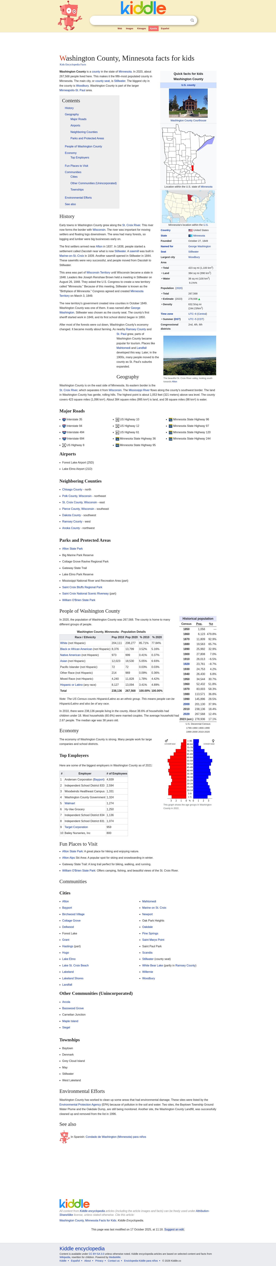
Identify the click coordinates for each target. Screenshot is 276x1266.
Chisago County (72, 489)
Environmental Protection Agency (80, 1104)
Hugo (65, 952)
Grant (65, 939)
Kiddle (63, 1260)
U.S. (205, 224)
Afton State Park (72, 548)
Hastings (67, 946)
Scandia (147, 952)
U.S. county (188, 85)
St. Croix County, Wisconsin (79, 502)
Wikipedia (65, 1257)
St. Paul (80, 90)
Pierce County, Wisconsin (78, 508)
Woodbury (194, 257)
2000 (186, 704)
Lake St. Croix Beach (75, 965)
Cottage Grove (71, 920)
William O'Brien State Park (78, 600)
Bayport (99, 779)
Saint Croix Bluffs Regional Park (82, 587)
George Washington (199, 246)
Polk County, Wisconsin (77, 495)
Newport (147, 914)
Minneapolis (66, 90)
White (63, 643)
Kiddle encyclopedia (92, 1210)
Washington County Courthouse (188, 120)
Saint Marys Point (153, 939)
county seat (102, 80)
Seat (163, 251)
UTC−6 (192, 313)
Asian (63, 661)
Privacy (99, 1260)
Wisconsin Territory (98, 272)
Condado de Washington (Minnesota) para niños (116, 1136)
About (87, 1260)
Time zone (167, 313)
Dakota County (71, 515)
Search (192, 20)
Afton (174, 381)
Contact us (114, 1260)
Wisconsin (99, 229)
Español (165, 28)
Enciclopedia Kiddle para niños (141, 1260)
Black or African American (76, 649)
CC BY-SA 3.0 (96, 1253)
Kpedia (153, 28)
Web (120, 28)
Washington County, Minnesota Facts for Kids (87, 1220)
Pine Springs (150, 933)
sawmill (134, 251)
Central (202, 313)
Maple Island (70, 1021)
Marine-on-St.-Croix (71, 255)
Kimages (141, 28)
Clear (185, 20)
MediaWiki (115, 1257)
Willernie (147, 971)
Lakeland (68, 971)
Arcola (66, 1001)
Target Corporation (76, 827)
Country (165, 230)
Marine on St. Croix (154, 907)
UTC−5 (192, 319)
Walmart (70, 803)
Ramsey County (136, 329)
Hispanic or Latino (71, 684)
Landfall (142, 347)
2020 (179, 288)
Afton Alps (68, 857)
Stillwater (193, 251)
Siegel (66, 1027)
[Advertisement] (137, 42)
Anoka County (71, 528)
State (164, 235)
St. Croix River (131, 225)
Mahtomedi (123, 347)
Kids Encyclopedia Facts (73, 64)
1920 (186, 663)
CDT (200, 319)
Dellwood (68, 926)
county (96, 71)
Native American (70, 655)
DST (177, 319)
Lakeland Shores (72, 978)
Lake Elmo (69, 958)
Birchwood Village (73, 914)
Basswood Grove (73, 1008)
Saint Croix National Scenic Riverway (85, 593)
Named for (167, 246)
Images (129, 28)
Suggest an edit (174, 1229)
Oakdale (147, 926)
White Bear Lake (152, 965)
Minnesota (206, 186)
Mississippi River (139, 390)
